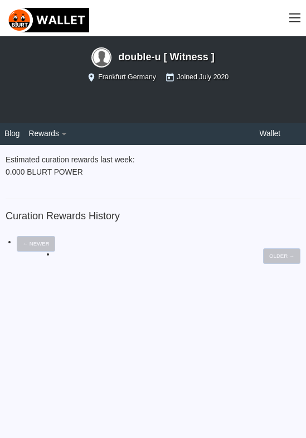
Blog (12, 133)
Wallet (270, 133)
